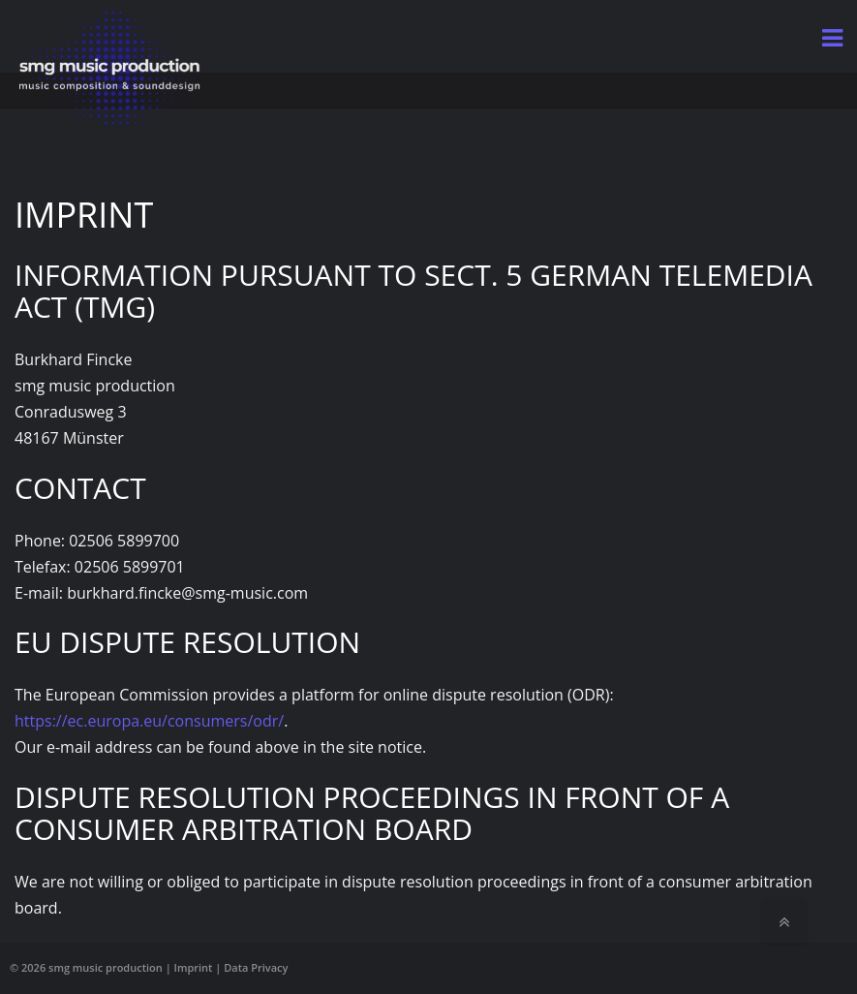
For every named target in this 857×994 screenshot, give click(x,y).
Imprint (193, 967)
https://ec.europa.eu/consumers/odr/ (149, 720)
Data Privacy (256, 967)
